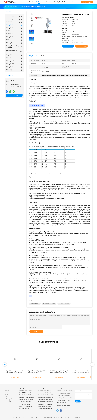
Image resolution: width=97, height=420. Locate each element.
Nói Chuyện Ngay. (87, 2)
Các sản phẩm (8, 392)
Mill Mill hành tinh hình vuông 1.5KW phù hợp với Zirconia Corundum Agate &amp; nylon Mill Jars (45, 407)
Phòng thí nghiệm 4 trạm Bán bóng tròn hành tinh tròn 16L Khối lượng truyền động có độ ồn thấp (45, 393)
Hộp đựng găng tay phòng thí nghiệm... (14, 46)
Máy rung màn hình (14, 61)
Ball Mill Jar (14, 31)
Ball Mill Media (14, 34)
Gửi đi (36, 331)
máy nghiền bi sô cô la (35, 303)
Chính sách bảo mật (9, 403)
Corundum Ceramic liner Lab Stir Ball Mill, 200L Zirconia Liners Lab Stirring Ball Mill (80, 372)
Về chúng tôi (7, 394)
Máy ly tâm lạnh (14, 58)
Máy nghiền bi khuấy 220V (64, 303)
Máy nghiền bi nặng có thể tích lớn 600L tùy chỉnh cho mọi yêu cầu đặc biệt (14, 372)
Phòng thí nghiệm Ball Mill (14, 16)
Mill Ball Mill (14, 22)
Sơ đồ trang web (8, 398)
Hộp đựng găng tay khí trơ (14, 51)
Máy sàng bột (14, 43)
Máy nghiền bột (14, 37)
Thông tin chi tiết (33, 55)
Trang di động (8, 401)
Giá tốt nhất (68, 46)
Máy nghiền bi (14, 25)
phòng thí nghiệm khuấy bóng (49, 303)
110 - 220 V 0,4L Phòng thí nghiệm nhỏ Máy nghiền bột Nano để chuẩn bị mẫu (25, 406)
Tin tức (6, 396)
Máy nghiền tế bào (14, 64)
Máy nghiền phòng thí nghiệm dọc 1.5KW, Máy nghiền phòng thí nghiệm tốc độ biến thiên (26, 392)
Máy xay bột (14, 70)
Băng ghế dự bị (14, 55)
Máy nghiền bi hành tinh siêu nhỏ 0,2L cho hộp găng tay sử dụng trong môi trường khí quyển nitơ (45, 399)
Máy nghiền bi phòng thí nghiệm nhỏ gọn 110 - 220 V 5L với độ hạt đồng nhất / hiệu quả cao (26, 399)
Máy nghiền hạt (14, 67)
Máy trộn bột (14, 40)
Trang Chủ (7, 390)
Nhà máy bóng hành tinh (14, 19)
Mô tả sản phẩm (43, 55)
